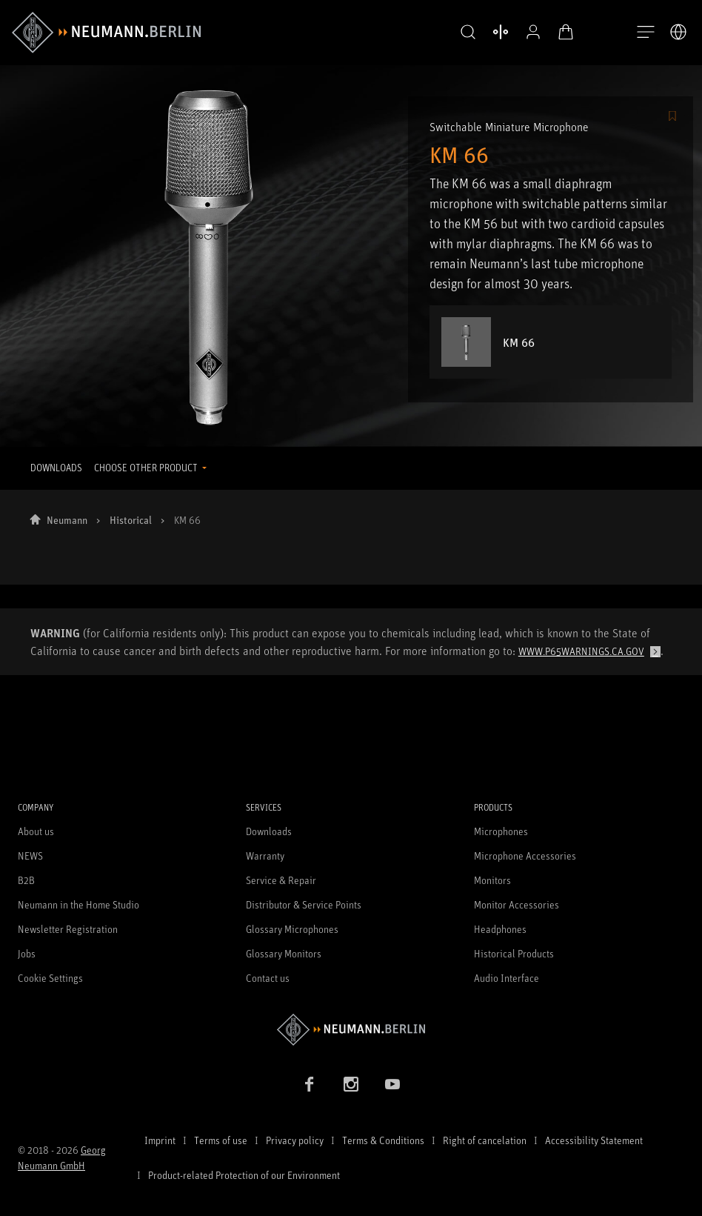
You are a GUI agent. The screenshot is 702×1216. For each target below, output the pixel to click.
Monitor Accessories (516, 904)
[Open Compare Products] (500, 32)
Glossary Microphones (292, 929)
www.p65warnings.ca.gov (581, 651)
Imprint (160, 1140)
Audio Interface (506, 977)
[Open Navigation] (646, 32)
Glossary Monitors (283, 953)
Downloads (269, 831)
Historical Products (514, 953)
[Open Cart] (566, 32)
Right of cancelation (484, 1140)
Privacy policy (295, 1140)
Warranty (265, 855)
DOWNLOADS (56, 468)
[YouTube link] (392, 1084)
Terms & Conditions (383, 1140)
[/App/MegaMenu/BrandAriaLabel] (106, 32)
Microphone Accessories (525, 855)
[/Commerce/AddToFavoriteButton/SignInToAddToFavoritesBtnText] (672, 117)
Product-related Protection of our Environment (244, 1175)
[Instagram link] (351, 1084)
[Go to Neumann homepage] (351, 1030)
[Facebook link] (309, 1084)
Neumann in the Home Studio (78, 904)
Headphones (500, 929)
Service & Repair (281, 880)
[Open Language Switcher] (678, 32)
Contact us (268, 977)
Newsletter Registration (68, 929)
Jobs (27, 953)
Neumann (67, 520)
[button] (468, 32)
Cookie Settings (50, 977)
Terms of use (220, 1140)
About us (36, 831)
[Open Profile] (533, 32)
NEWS (30, 855)
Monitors (492, 880)
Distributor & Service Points (303, 904)
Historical (131, 520)
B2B (26, 880)
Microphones (501, 831)
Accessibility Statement (594, 1140)
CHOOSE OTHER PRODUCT (147, 468)
